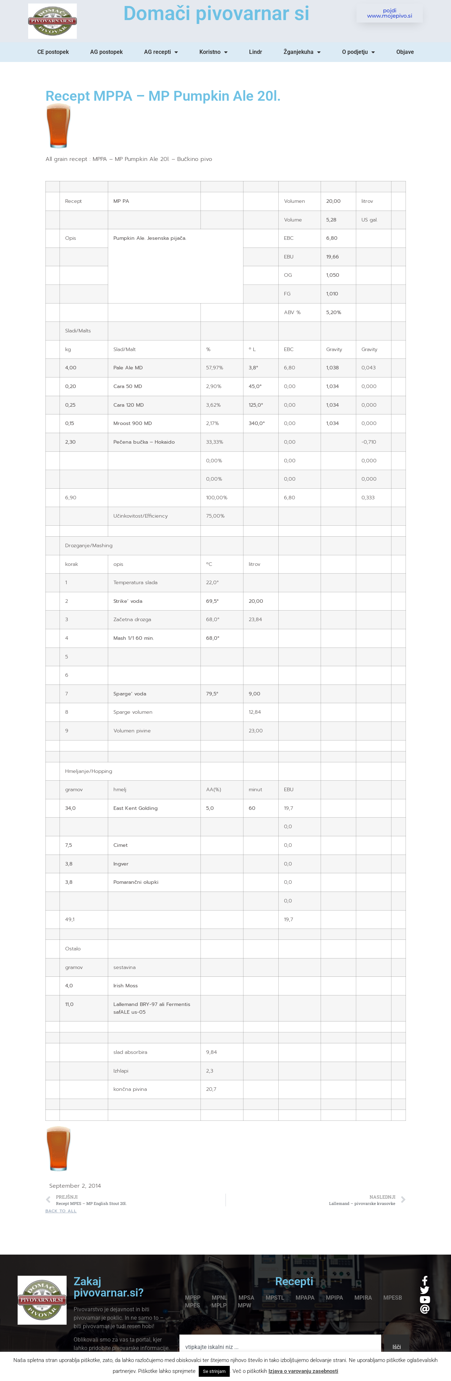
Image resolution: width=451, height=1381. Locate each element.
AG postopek (106, 52)
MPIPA (334, 1297)
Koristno (213, 52)
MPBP (192, 1297)
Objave (405, 52)
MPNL (219, 1297)
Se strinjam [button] (214, 1371)
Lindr (255, 52)
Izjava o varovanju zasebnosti (303, 1371)
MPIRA (363, 1297)
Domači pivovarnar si (216, 13)
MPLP (219, 1305)
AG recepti (161, 52)
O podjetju (358, 52)
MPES (192, 1305)
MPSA (246, 1297)
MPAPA (305, 1297)
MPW (244, 1305)
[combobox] (280, 1347)
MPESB (392, 1297)
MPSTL (275, 1297)
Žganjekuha (302, 52)
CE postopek (53, 52)
